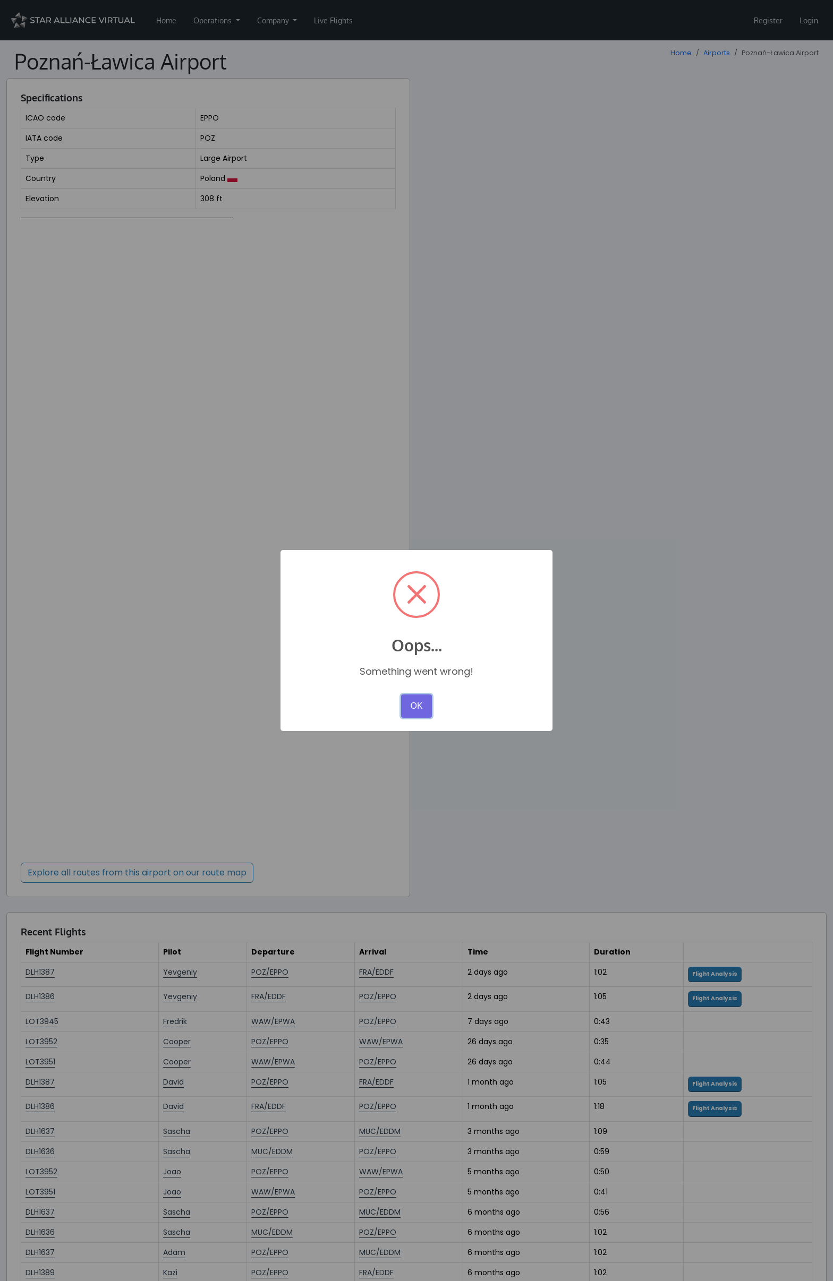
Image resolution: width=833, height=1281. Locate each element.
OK (416, 705)
